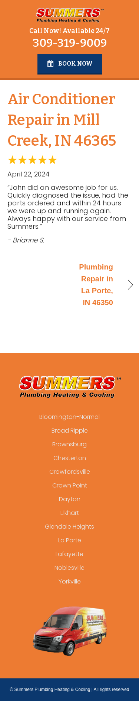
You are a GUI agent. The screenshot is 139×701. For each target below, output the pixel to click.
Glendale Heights (69, 526)
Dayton (69, 499)
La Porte (69, 540)
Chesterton (69, 458)
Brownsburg (69, 444)
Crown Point (69, 485)
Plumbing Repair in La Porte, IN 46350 (93, 285)
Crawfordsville (69, 471)
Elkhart (69, 513)
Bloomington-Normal (69, 417)
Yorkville (70, 581)
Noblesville (69, 567)
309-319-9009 (70, 43)
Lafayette (69, 554)
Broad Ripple (70, 430)
